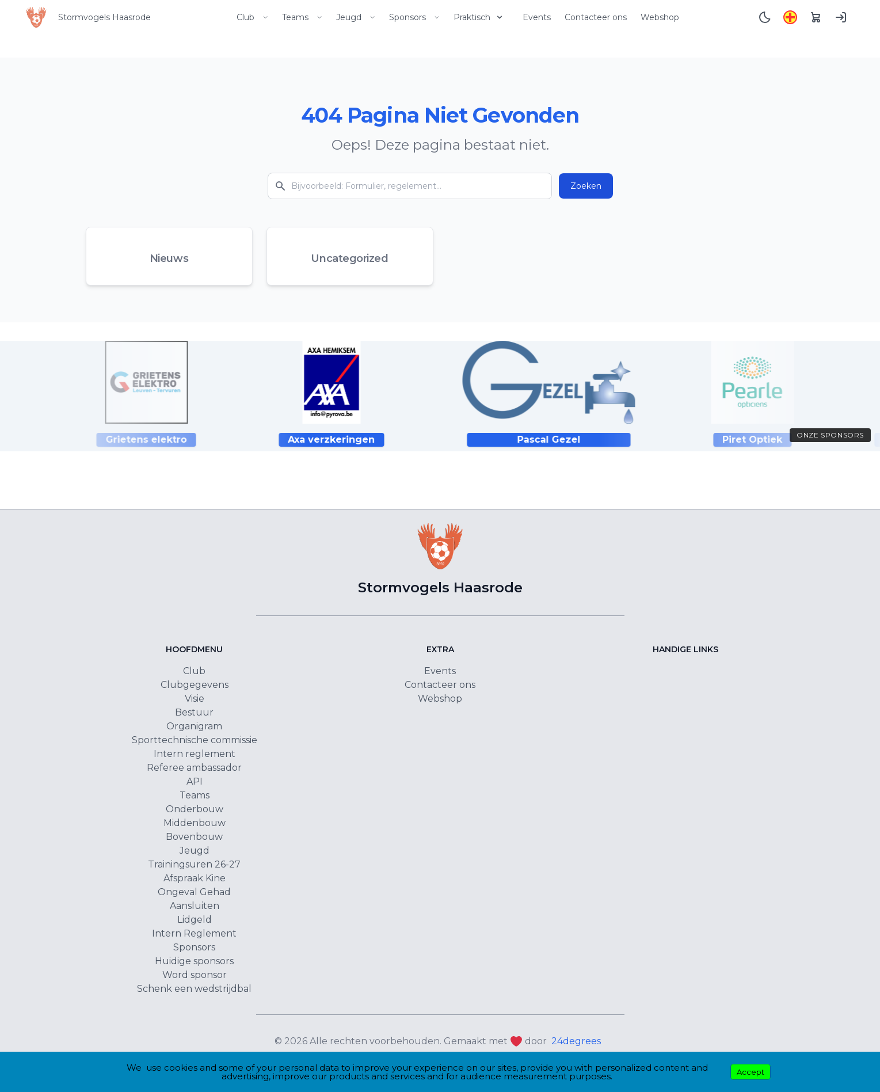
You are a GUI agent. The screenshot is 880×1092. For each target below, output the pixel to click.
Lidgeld (194, 919)
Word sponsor (194, 974)
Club (252, 17)
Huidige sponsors (194, 961)
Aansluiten (194, 905)
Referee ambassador (194, 767)
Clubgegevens (194, 684)
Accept (750, 1071)
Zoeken (585, 186)
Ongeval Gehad (194, 891)
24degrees (576, 1041)
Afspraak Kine (194, 878)
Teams (302, 17)
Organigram (194, 726)
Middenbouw (194, 822)
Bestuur (194, 712)
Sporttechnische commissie (194, 740)
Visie (194, 698)
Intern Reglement (194, 933)
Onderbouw (194, 809)
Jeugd (355, 17)
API (194, 781)
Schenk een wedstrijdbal (194, 988)
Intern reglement (194, 753)
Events (537, 17)
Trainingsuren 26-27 (194, 864)
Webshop (660, 17)
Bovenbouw (194, 836)
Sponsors (414, 17)
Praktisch (479, 17)
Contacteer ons (596, 17)
